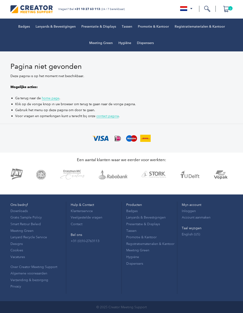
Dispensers (145, 43)
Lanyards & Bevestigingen (56, 26)
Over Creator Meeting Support (33, 267)
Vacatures (17, 257)
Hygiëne (124, 43)
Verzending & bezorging (29, 280)
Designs (16, 244)
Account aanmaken (196, 217)
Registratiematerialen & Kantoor (200, 26)
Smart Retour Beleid (25, 224)
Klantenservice (82, 211)
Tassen (127, 26)
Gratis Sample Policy (26, 217)
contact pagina (107, 116)
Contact (76, 224)
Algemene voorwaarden (28, 273)
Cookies (16, 250)
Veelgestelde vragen (86, 217)
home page (50, 98)
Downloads (19, 211)
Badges (24, 26)
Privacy (15, 286)
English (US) (191, 234)
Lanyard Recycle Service (28, 237)
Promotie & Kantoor (153, 26)
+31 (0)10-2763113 (85, 241)
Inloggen (189, 211)
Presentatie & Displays (98, 26)
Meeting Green (101, 43)
